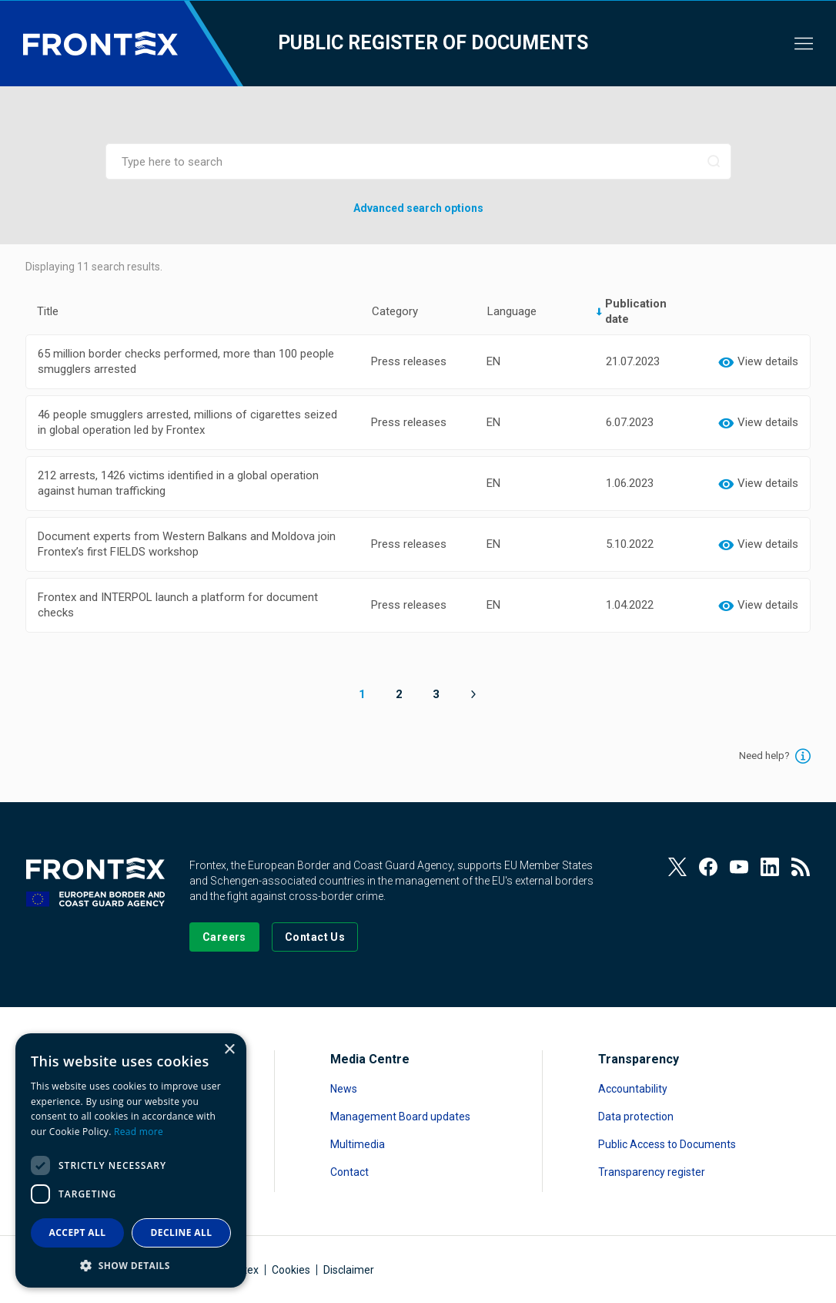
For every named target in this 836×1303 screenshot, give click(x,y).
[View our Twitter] (677, 867)
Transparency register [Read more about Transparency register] (651, 1172)
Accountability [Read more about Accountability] (632, 1089)
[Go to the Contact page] (315, 937)
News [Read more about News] (343, 1089)
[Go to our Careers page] (224, 937)
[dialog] (130, 1160)
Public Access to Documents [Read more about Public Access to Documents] (667, 1144)
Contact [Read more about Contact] (349, 1172)
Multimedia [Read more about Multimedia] (357, 1144)
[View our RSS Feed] (800, 867)
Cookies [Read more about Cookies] (291, 1269)
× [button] (229, 1050)
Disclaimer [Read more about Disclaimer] (348, 1269)
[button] (131, 1265)
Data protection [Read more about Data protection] (636, 1116)
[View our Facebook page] (708, 867)
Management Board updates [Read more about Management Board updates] (400, 1116)
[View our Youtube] (739, 867)
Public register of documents (433, 43)
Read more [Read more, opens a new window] (138, 1131)
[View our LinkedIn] (770, 867)
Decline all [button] (181, 1232)
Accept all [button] (77, 1232)
